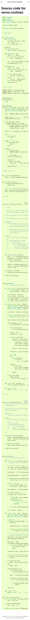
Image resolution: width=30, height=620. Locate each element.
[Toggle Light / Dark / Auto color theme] (28, 2)
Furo (23, 618)
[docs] (26, 202)
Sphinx (11, 618)
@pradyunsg (18, 618)
